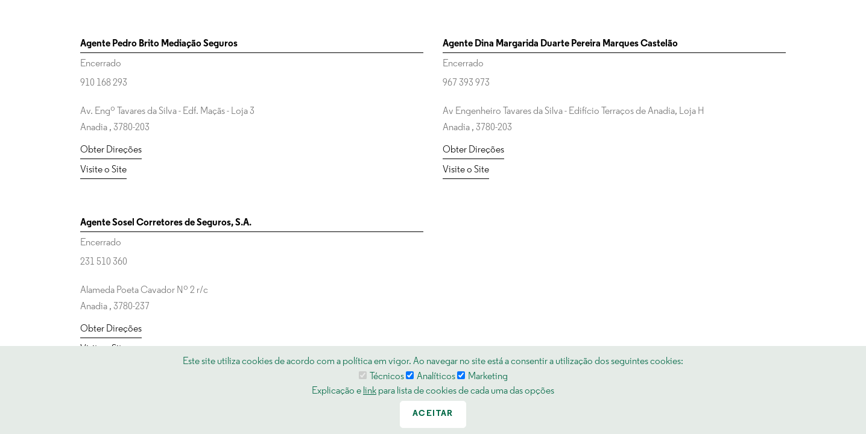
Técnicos (381, 377)
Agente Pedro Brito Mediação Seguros (159, 44)
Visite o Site (103, 170)
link (369, 391)
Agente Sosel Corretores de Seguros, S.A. (165, 223)
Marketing (482, 377)
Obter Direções (111, 150)
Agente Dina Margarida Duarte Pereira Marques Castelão (560, 44)
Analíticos (430, 377)
